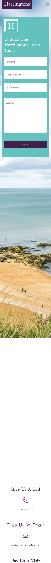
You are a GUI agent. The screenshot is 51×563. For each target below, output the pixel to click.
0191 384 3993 (25, 509)
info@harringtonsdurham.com (25, 545)
